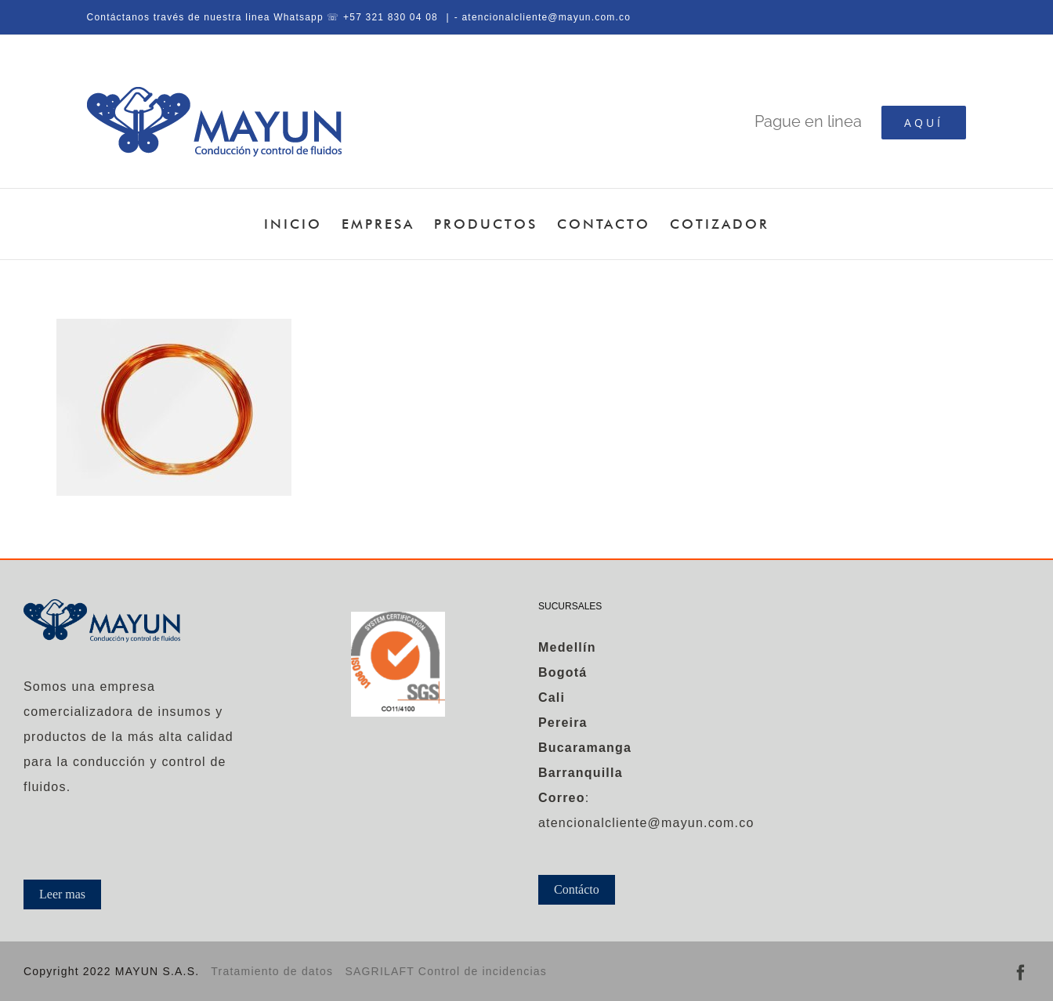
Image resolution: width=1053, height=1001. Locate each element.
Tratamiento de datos (272, 971)
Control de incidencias (482, 971)
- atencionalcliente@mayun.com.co (542, 17)
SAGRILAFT (381, 971)
